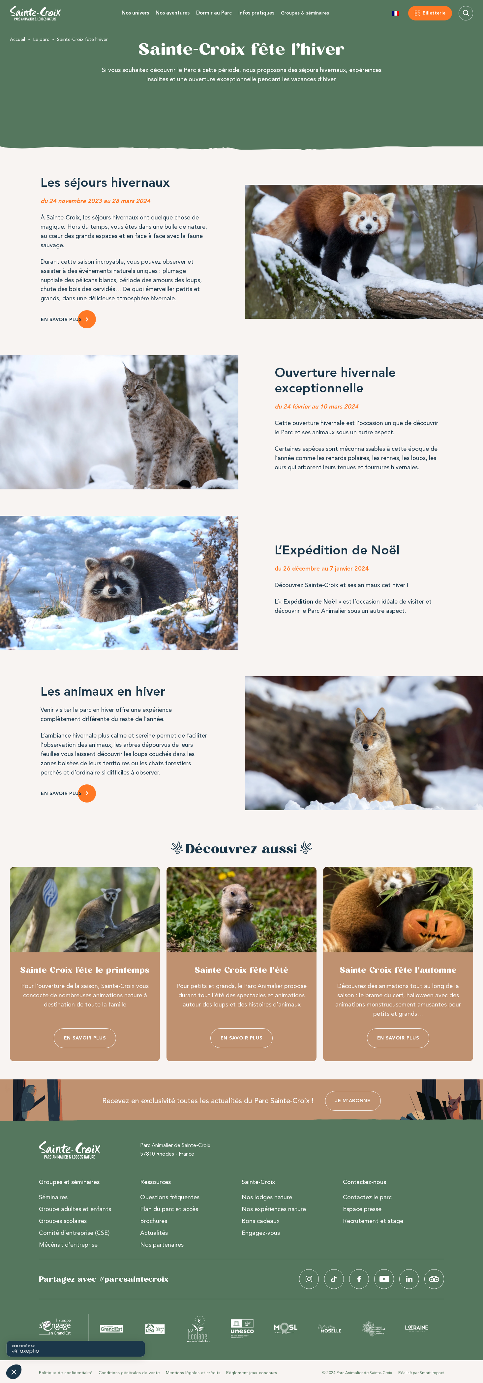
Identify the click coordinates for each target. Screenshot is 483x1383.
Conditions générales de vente (129, 1372)
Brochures (153, 1221)
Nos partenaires (162, 1244)
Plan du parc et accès (169, 1209)
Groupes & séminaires (305, 13)
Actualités (154, 1232)
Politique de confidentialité (66, 1372)
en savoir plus (61, 793)
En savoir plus (85, 1038)
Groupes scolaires (63, 1221)
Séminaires (53, 1197)
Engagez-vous (261, 1232)
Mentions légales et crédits (193, 1372)
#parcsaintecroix (133, 1279)
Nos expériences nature (274, 1209)
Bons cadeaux (261, 1221)
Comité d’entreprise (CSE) (74, 1232)
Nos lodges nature (267, 1197)
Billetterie (434, 13)
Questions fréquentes (169, 1197)
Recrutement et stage (373, 1221)
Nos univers (135, 13)
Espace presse (362, 1209)
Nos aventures (173, 13)
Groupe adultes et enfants (75, 1209)
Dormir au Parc (214, 13)
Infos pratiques (256, 13)
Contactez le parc (367, 1197)
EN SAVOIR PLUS (61, 319)
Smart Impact (432, 1372)
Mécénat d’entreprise (68, 1244)
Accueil (17, 39)
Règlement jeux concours (251, 1372)
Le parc (41, 39)
